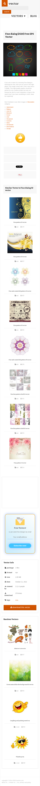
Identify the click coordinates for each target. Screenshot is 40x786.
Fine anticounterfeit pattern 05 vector (20, 360)
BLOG (33, 16)
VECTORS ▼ (18, 16)
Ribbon (9, 109)
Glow (8, 123)
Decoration (31, 102)
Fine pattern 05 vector (20, 325)
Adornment (10, 107)
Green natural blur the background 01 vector (20, 684)
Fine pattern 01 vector (20, 222)
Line (8, 117)
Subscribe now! (20, 546)
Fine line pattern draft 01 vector (20, 394)
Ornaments (10, 124)
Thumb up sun (20, 756)
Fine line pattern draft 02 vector (20, 428)
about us (4, 782)
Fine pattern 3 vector (20, 463)
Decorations (10, 126)
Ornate (9, 128)
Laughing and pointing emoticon (20, 720)
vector (14, 3)
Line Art (9, 111)
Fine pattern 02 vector (20, 256)
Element (9, 113)
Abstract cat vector (20, 648)
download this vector (20, 607)
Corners (9, 121)
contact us (12, 782)
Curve (8, 115)
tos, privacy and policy (24, 782)
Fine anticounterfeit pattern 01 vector (20, 291)
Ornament (10, 119)
